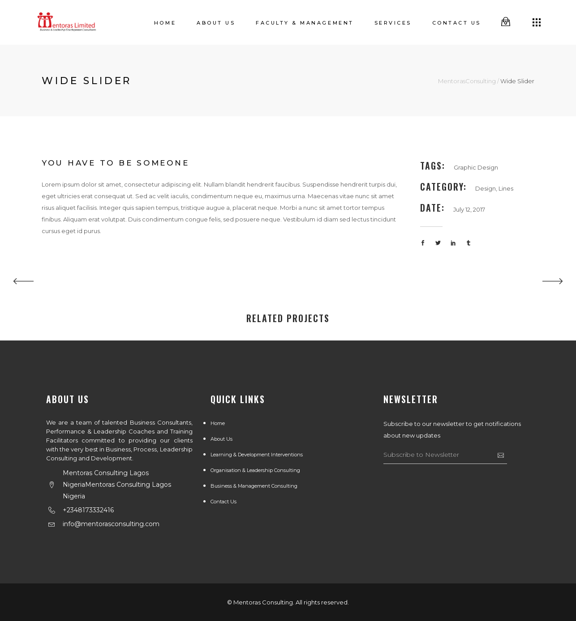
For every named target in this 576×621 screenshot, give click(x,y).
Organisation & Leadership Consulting (255, 470)
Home (218, 423)
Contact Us (223, 501)
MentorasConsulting (467, 81)
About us (221, 439)
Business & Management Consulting (254, 486)
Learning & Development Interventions (257, 454)
